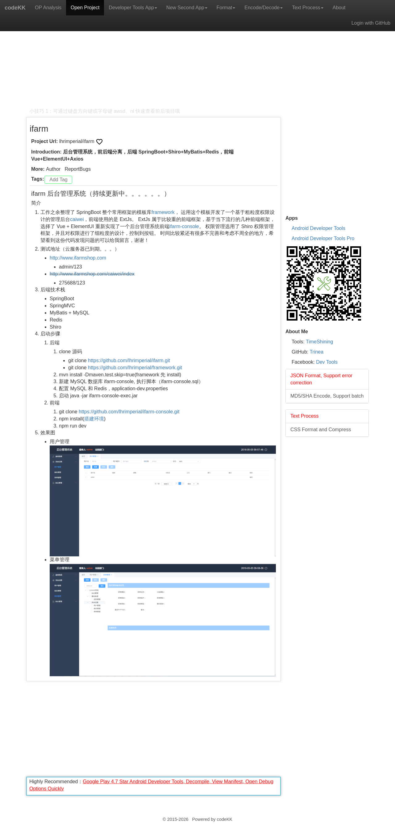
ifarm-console (184, 226)
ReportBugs (77, 169)
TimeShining (319, 341)
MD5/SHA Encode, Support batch (327, 396)
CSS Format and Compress (320, 429)
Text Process (307, 7)
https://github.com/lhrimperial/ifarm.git (129, 360)
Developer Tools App (133, 7)
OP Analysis (48, 7)
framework (163, 212)
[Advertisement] (153, 65)
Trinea (316, 351)
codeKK (15, 8)
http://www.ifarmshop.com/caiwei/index (92, 273)
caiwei (77, 219)
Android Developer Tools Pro (323, 238)
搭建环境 (94, 418)
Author (53, 169)
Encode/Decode (263, 7)
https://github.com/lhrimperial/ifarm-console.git (129, 411)
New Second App (186, 7)
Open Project (85, 7)
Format (226, 7)
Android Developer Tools (318, 228)
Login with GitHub (370, 23)
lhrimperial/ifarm (77, 141)
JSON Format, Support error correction (321, 379)
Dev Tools (327, 362)
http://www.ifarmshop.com (78, 257)
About (339, 7)
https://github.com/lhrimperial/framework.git (135, 367)
